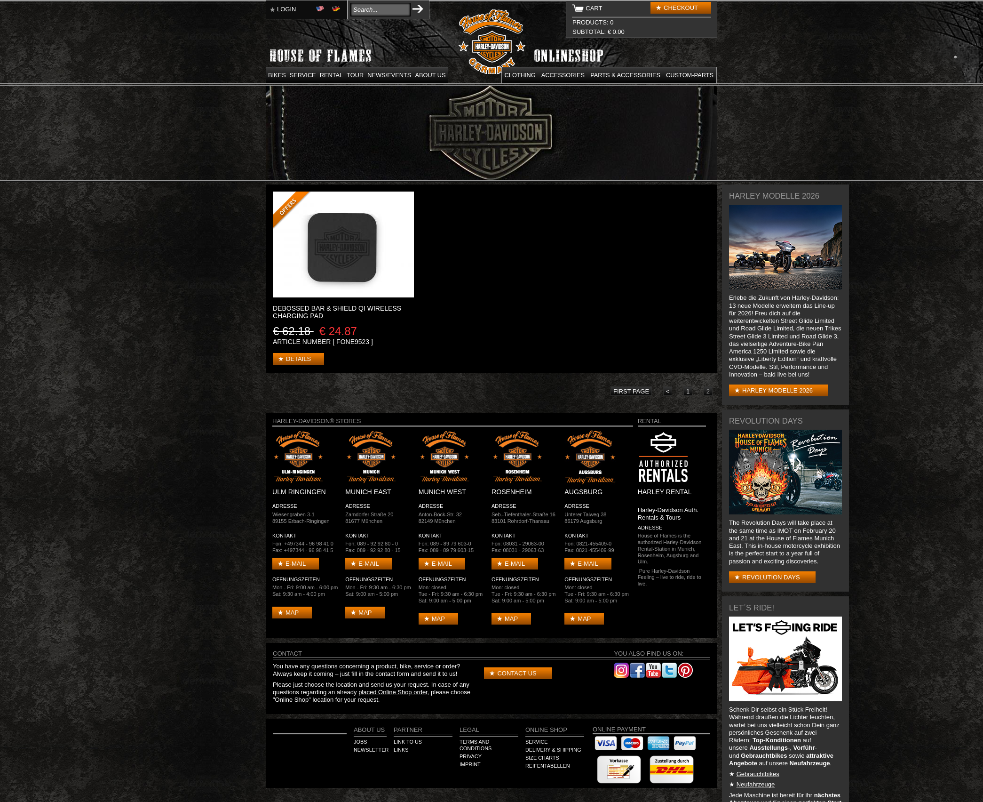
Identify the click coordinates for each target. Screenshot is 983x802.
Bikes (277, 75)
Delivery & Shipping (553, 750)
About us (430, 75)
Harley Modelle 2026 (777, 390)
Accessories (563, 75)
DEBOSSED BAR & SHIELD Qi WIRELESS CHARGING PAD (337, 312)
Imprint (470, 764)
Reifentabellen (547, 766)
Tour (355, 75)
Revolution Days (771, 577)
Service (303, 75)
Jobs (360, 742)
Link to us (408, 742)
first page (631, 391)
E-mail (295, 563)
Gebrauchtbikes (758, 774)
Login (286, 9)
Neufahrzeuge (756, 784)
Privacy (471, 756)
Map (292, 612)
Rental (331, 75)
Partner (408, 729)
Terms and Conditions (476, 745)
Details (298, 358)
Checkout (681, 7)
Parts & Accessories (625, 75)
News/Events (389, 75)
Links (401, 750)
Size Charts (542, 758)
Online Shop (546, 729)
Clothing (520, 75)
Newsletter (371, 750)
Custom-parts (689, 75)
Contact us (516, 673)
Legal (469, 729)
